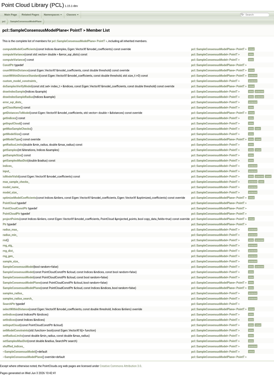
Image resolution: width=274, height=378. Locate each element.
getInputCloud (11, 123)
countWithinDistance (15, 70)
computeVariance (14, 54)
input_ (6, 171)
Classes (73, 14)
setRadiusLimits (13, 335)
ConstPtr (8, 65)
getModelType (11, 139)
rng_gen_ (8, 256)
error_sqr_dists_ (12, 102)
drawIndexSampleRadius (18, 96)
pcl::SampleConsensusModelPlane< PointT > (79, 41)
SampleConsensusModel (18, 266)
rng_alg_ (8, 245)
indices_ (8, 165)
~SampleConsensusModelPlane (22, 357)
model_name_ (11, 187)
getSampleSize (12, 155)
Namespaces (53, 14)
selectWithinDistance (16, 309)
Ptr (4, 224)
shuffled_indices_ (13, 346)
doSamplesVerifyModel (17, 86)
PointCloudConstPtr (15, 208)
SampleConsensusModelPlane (26, 21)
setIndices (9, 314)
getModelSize (11, 134)
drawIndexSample (14, 91)
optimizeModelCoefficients (19, 197)
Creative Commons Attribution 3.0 (120, 366)
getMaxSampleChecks (16, 128)
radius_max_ (10, 229)
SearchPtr (9, 303)
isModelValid (11, 176)
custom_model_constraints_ (20, 81)
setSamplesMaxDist (15, 341)
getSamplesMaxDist (15, 160)
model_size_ (10, 192)
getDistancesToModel (16, 112)
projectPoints (11, 219)
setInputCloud (11, 325)
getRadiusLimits (13, 144)
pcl (3, 21)
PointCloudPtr (11, 213)
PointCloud (9, 203)
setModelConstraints (16, 330)
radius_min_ (10, 234)
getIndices (9, 118)
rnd (5, 240)
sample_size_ (11, 261)
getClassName (12, 107)
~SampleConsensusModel (19, 351)
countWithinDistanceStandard (21, 75)
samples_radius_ (13, 293)
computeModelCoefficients (19, 49)
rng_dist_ (8, 250)
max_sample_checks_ (16, 181)
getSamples (10, 150)
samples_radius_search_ (18, 298)
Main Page (10, 14)
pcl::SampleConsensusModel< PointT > (215, 54)
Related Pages (30, 14)
